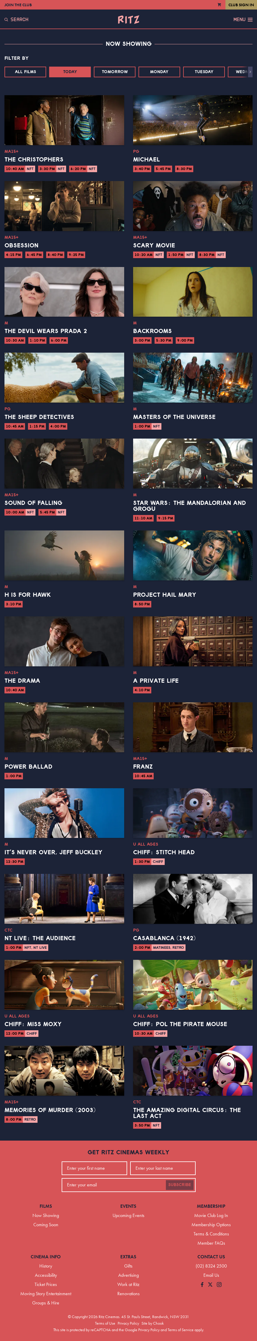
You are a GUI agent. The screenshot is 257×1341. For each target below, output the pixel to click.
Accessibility (46, 1275)
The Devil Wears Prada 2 (45, 331)
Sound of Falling (33, 503)
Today (70, 72)
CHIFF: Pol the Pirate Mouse (180, 1024)
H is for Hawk (27, 595)
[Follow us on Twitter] (210, 1285)
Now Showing (45, 1215)
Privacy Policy (128, 1323)
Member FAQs (211, 1243)
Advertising (128, 1275)
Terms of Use (105, 1323)
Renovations (128, 1293)
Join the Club (18, 4)
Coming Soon (45, 1224)
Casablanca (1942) (164, 938)
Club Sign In (241, 4)
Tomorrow (115, 72)
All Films (25, 72)
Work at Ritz (128, 1284)
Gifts (128, 1266)
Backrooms (152, 331)
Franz (143, 767)
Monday (159, 72)
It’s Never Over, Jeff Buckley (53, 852)
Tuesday (204, 72)
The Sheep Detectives (39, 417)
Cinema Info (46, 1257)
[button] (250, 72)
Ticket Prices (46, 1284)
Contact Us (211, 1257)
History (45, 1266)
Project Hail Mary (164, 595)
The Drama (22, 681)
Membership (211, 1206)
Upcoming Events (128, 1215)
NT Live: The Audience (40, 938)
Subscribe (179, 1185)
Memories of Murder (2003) (50, 1110)
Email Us (211, 1275)
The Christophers (33, 160)
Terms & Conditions (211, 1234)
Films (46, 1206)
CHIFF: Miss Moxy (33, 1024)
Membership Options (211, 1224)
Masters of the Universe (174, 417)
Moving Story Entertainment (45, 1293)
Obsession (21, 246)
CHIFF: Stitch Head (164, 852)
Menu (243, 19)
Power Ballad (28, 767)
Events (128, 1206)
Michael (146, 160)
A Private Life (156, 681)
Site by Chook (152, 1323)
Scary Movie (154, 246)
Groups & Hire (45, 1303)
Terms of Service (181, 1329)
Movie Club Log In (211, 1215)
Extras (128, 1257)
